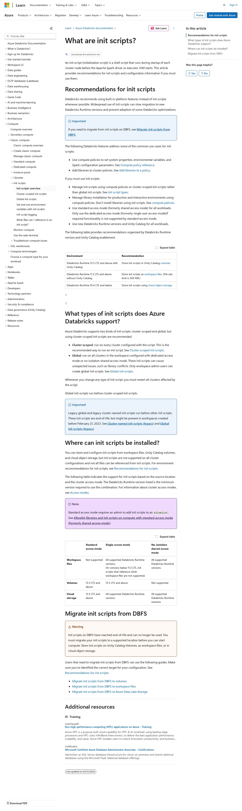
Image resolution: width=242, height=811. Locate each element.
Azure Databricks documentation (94, 28)
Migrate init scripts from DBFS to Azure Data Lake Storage (109, 692)
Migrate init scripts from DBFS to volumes (99, 681)
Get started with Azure (222, 15)
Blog (51, 799)
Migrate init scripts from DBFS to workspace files (104, 686)
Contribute (67, 799)
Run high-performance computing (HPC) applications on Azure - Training (108, 727)
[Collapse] (51, 28)
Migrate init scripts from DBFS (205, 53)
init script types (118, 192)
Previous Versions (34, 799)
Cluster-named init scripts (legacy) (131, 423)
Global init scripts (121, 371)
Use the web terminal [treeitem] (26, 235)
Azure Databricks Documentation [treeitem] (27, 43)
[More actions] (173, 28)
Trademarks (155, 799)
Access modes (79, 492)
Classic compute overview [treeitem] (28, 145)
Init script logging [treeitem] (27, 214)
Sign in (233, 5)
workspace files (153, 274)
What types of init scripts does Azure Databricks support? (209, 41)
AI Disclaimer (12, 799)
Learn (68, 28)
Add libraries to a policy (134, 170)
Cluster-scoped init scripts (147, 350)
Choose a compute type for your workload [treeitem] (29, 259)
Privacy (82, 799)
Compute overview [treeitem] (21, 129)
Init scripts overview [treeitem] (28, 188)
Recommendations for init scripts (136, 468)
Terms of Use (137, 799)
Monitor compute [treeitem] (24, 230)
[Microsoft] (7, 5)
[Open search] (224, 5)
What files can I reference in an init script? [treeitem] (34, 222)
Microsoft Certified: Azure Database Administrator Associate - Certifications (109, 749)
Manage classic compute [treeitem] (28, 156)
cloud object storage (160, 285)
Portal (199, 15)
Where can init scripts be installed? (208, 48)
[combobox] (30, 36)
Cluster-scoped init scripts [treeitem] (32, 194)
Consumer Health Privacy (108, 799)
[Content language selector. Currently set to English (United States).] (22, 791)
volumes (165, 263)
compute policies (163, 203)
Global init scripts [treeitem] (26, 199)
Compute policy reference (137, 165)
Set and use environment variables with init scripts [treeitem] (31, 207)
